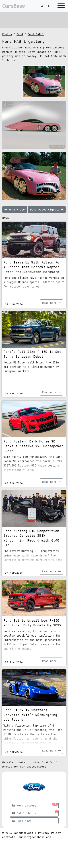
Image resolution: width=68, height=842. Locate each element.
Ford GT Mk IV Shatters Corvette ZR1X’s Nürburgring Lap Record (30, 715)
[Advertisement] (34, 19)
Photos (7, 34)
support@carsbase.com (34, 837)
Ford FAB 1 (36, 34)
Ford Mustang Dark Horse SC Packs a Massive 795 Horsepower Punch (33, 446)
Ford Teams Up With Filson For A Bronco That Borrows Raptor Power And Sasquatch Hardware (32, 267)
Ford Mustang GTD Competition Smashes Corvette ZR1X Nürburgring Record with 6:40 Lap (31, 538)
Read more (51, 302)
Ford (20, 34)
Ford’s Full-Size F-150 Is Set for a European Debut (32, 354)
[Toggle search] (42, 6)
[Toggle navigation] (60, 5)
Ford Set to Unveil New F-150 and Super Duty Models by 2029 (32, 622)
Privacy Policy (49, 833)
